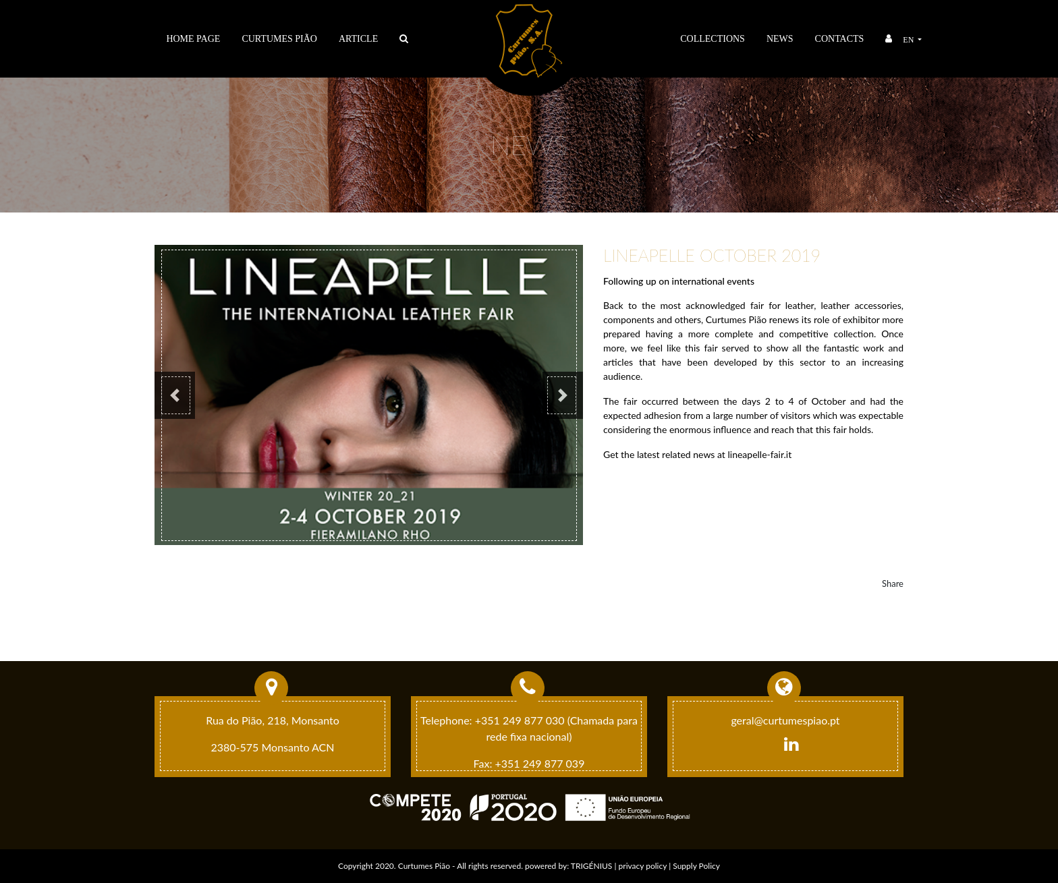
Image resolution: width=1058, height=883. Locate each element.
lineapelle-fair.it (759, 454)
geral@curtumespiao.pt (785, 720)
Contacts (839, 39)
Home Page (193, 39)
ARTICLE (358, 39)
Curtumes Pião (279, 39)
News (780, 39)
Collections (712, 39)
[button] (175, 395)
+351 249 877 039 (540, 763)
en (909, 40)
